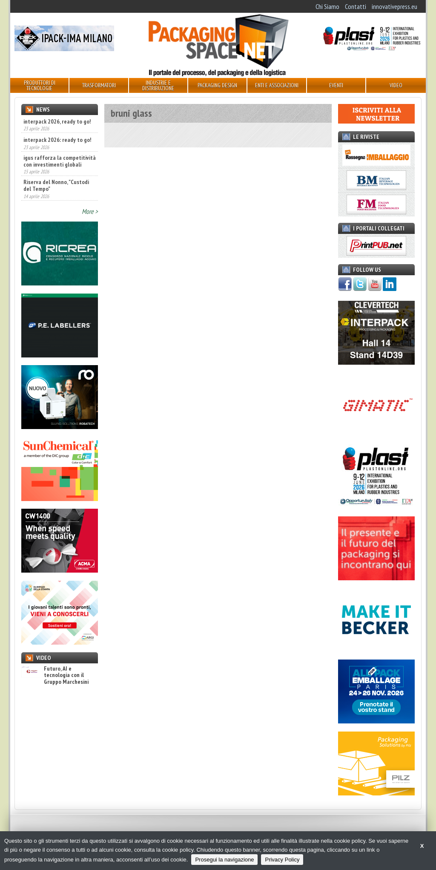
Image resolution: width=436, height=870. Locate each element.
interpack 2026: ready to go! (57, 139)
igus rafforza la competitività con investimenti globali (59, 161)
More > (90, 211)
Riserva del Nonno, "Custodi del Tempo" (56, 185)
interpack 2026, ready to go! (57, 121)
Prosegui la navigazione (224, 859)
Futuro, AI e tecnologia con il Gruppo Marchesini (55, 675)
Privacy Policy (282, 859)
